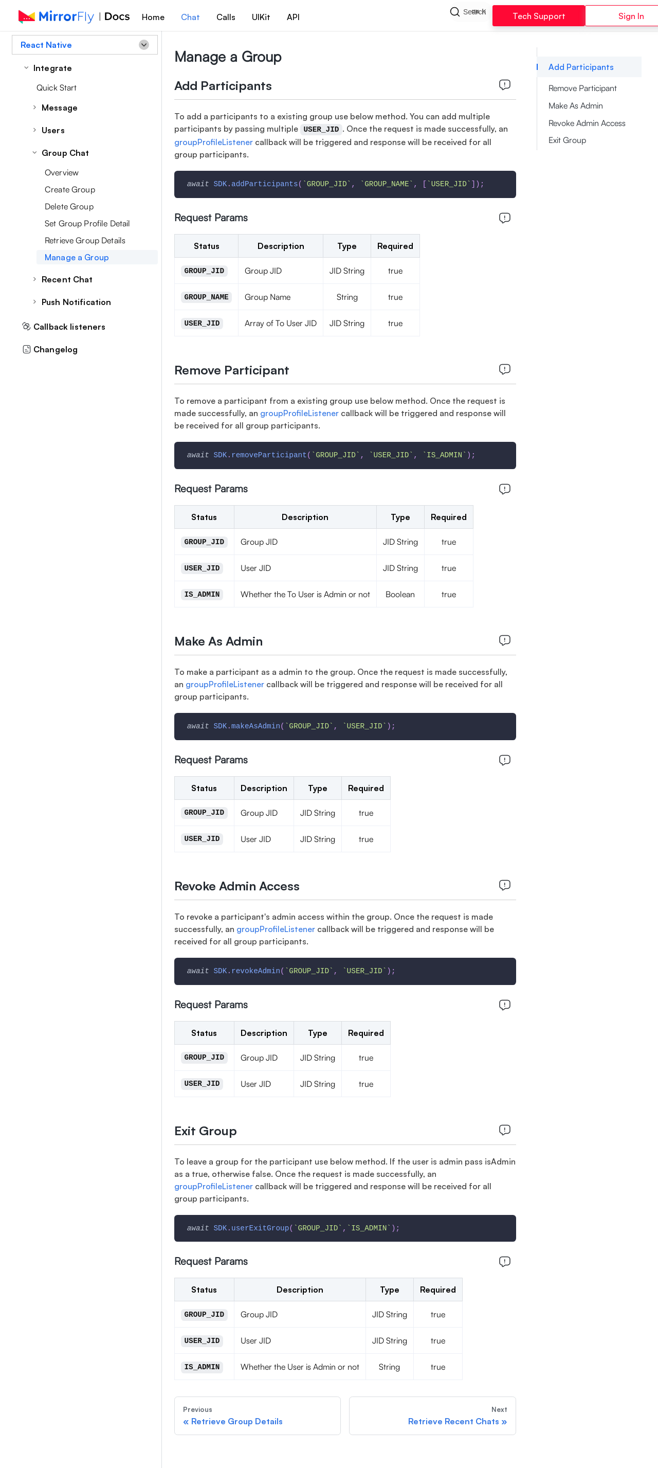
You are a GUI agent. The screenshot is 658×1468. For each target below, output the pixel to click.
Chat (190, 17)
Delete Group (69, 206)
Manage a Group (77, 257)
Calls (225, 17)
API (293, 17)
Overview (62, 172)
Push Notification (76, 302)
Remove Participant (583, 88)
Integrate (52, 68)
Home (153, 17)
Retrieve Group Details (85, 240)
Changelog (50, 349)
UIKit (261, 17)
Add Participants (581, 67)
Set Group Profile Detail (87, 223)
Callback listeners (64, 326)
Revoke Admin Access (587, 123)
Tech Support (539, 16)
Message (60, 107)
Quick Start (56, 87)
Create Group (70, 189)
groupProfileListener (214, 142)
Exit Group (567, 140)
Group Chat (65, 153)
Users (53, 130)
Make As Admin (576, 105)
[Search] (470, 15)
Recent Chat (67, 279)
